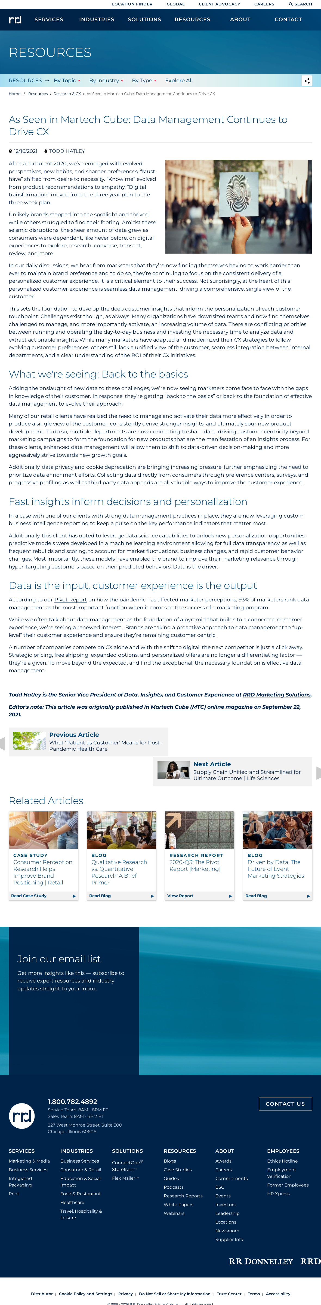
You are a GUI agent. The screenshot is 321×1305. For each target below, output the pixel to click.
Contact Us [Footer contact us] (285, 1077)
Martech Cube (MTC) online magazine (202, 707)
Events (223, 1169)
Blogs (170, 1134)
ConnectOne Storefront (127, 1138)
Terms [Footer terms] (254, 1266)
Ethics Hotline (282, 1134)
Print (14, 1166)
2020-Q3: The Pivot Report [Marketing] (195, 838)
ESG (219, 1160)
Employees (283, 1124)
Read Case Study (44, 868)
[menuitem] (49, 22)
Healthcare (72, 1175)
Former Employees (288, 1158)
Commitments (231, 1151)
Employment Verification (281, 1146)
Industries (76, 1124)
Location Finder (132, 4)
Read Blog (122, 868)
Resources (25, 80)
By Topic (65, 80)
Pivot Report (70, 600)
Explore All (178, 80)
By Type (142, 80)
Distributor (42, 1266)
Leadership (227, 1186)
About (224, 1124)
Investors (225, 1177)
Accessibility (278, 1266)
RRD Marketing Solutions (277, 695)
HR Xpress (278, 1166)
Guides (171, 1151)
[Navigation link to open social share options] (307, 81)
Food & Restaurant (80, 1166)
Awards (223, 1134)
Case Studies (178, 1142)
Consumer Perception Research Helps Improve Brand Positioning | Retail (42, 845)
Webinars (174, 1186)
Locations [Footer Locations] (225, 1195)
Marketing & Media (29, 1134)
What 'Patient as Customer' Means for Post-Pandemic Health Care (81, 741)
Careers (264, 4)
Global (176, 4)
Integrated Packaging (20, 1155)
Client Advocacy (219, 4)
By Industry (104, 80)
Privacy (125, 1266)
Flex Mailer (125, 1151)
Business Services (28, 1142)
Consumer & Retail (80, 1142)
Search (300, 4)
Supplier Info (229, 1212)
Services (22, 1124)
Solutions (127, 1124)
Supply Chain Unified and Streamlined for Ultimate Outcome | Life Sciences (239, 741)
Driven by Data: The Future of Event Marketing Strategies (276, 842)
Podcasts (174, 1160)
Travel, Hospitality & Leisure (81, 1187)
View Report (200, 868)
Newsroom (227, 1203)
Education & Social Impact (80, 1155)
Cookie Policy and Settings (85, 1266)
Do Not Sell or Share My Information (175, 1266)
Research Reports (183, 1169)
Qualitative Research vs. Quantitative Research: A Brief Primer (119, 845)
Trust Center (229, 1266)
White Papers (178, 1177)
